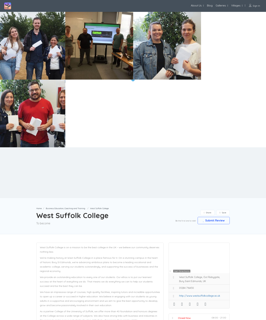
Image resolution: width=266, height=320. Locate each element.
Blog (210, 5)
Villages (236, 5)
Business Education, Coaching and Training (65, 140)
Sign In (256, 5)
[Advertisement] (133, 105)
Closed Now (184, 250)
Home (39, 140)
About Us (196, 5)
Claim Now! (207, 263)
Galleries (221, 5)
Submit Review (213, 152)
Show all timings (200, 254)
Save (223, 145)
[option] (99, 46)
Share (207, 145)
